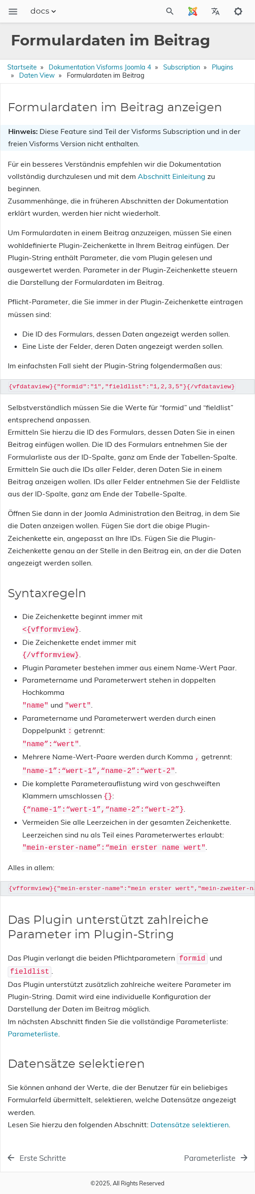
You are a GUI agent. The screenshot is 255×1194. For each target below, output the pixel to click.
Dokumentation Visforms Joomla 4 (100, 67)
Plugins (222, 67)
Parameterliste (33, 1033)
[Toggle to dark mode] (238, 11)
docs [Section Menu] (44, 11)
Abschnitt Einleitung (171, 176)
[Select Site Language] (192, 11)
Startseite (22, 67)
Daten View (37, 75)
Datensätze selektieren (189, 1124)
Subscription (181, 67)
